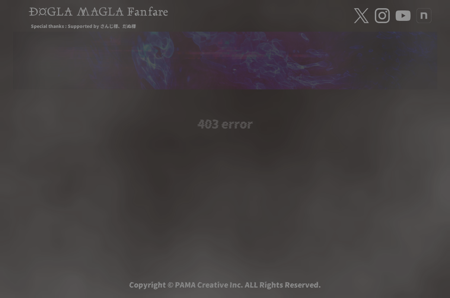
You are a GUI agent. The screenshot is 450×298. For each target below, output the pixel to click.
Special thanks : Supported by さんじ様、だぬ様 (83, 25)
